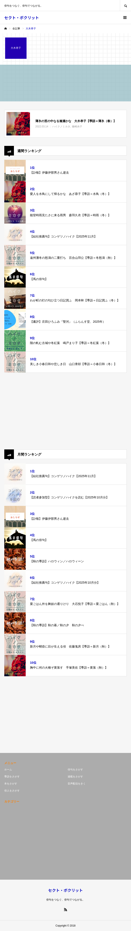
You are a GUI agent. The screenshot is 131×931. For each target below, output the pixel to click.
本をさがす (10, 783)
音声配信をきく (77, 783)
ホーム (8, 769)
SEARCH (125, 5)
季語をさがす (12, 776)
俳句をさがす (75, 769)
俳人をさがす (12, 790)
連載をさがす (75, 776)
